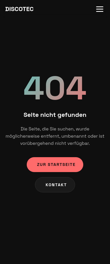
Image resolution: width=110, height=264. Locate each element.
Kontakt (56, 184)
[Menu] (100, 9)
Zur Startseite (56, 164)
